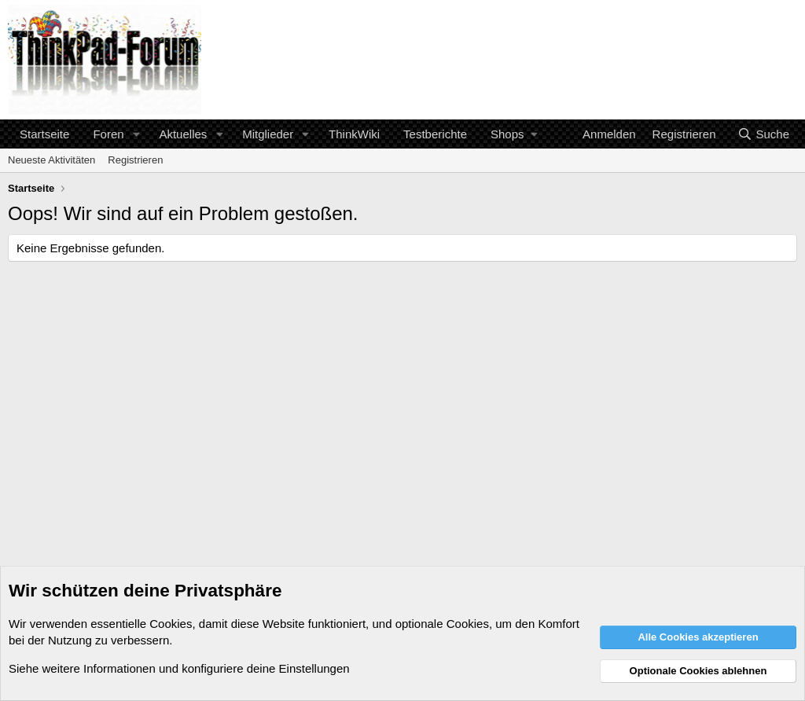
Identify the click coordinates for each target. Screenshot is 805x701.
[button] (136, 134)
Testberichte (435, 134)
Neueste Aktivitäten (51, 160)
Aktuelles (183, 134)
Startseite (44, 134)
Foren (108, 134)
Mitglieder (267, 134)
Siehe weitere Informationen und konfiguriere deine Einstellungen (179, 668)
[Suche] (763, 134)
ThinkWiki (354, 134)
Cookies (170, 623)
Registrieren (135, 160)
